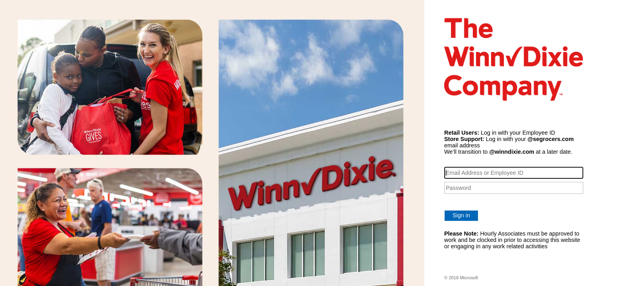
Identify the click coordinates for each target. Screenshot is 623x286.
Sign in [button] (461, 215)
